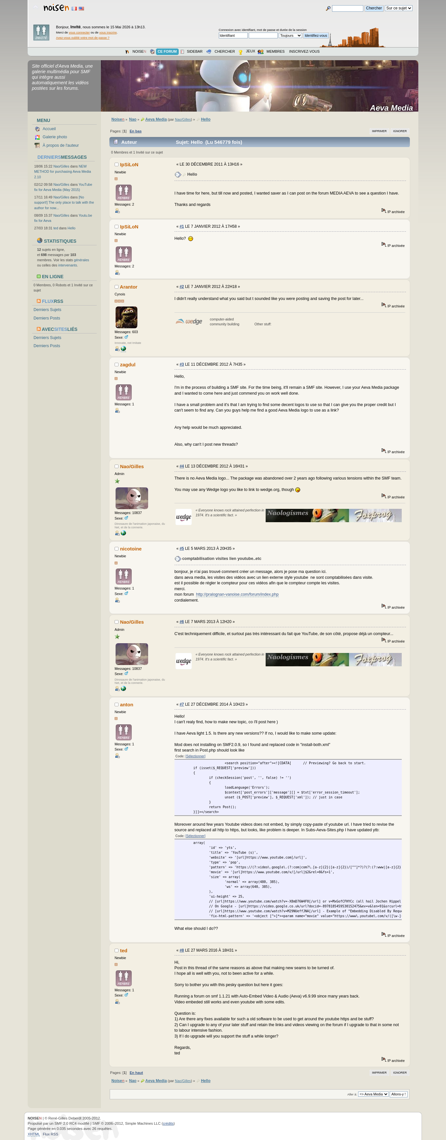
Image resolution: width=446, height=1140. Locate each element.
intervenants (67, 265)
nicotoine (131, 548)
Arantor (128, 287)
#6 (182, 621)
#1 (182, 226)
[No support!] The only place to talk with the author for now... (64, 202)
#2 (182, 286)
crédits (168, 1123)
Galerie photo (55, 137)
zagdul (127, 364)
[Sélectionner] (195, 756)
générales (81, 260)
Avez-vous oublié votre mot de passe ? (82, 37)
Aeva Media (393, 108)
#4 (182, 466)
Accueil (49, 129)
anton (126, 704)
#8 (182, 950)
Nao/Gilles (61, 166)
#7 (182, 704)
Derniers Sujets (47, 309)
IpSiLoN (129, 164)
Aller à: (352, 1094)
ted (55, 228)
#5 (182, 548)
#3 (182, 364)
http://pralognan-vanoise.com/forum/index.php (237, 594)
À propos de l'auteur (61, 145)
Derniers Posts (47, 318)
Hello (72, 228)
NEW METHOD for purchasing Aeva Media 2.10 (62, 171)
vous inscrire (108, 32)
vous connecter (79, 32)
